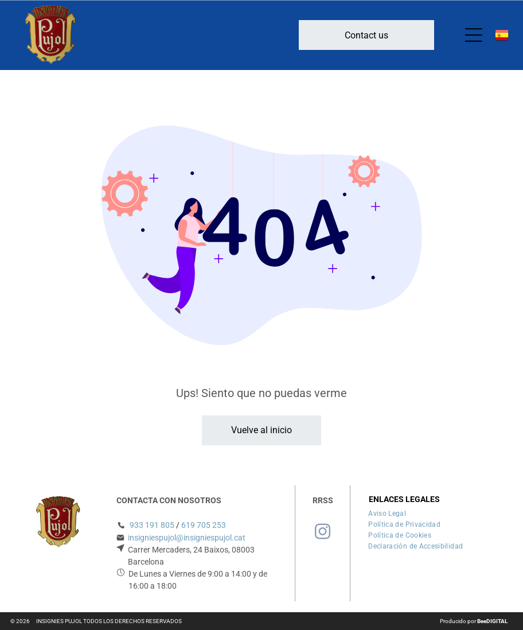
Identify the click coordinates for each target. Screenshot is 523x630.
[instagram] (322, 533)
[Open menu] (473, 35)
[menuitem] (387, 512)
